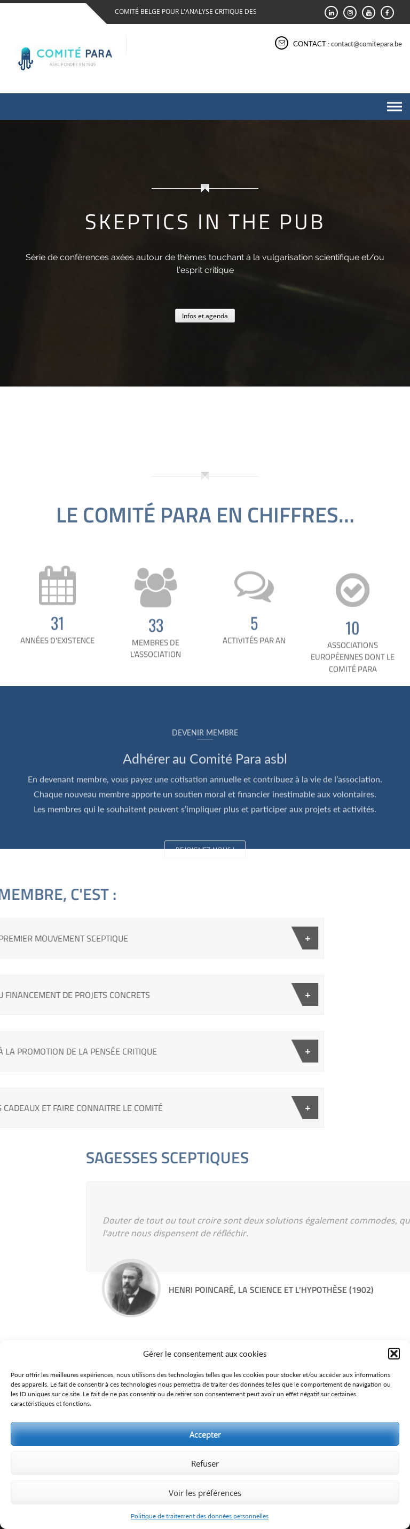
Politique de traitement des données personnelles (200, 1516)
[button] (394, 1353)
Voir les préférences (205, 1492)
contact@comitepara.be (366, 43)
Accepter (205, 1434)
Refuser (205, 1463)
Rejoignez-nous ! (205, 896)
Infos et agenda (205, 315)
